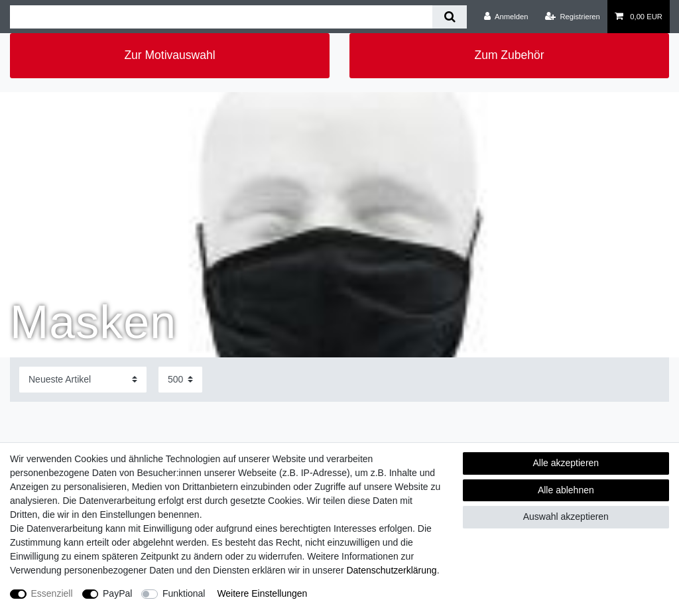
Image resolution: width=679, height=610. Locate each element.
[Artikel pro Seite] (180, 380)
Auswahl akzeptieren (566, 516)
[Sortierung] (83, 380)
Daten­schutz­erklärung (391, 570)
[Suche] (449, 17)
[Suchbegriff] (221, 17)
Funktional (184, 593)
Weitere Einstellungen (262, 593)
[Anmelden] (506, 16)
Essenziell (52, 593)
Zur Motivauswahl (169, 55)
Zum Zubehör (509, 55)
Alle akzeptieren (566, 462)
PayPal (117, 593)
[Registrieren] (572, 16)
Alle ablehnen (566, 490)
